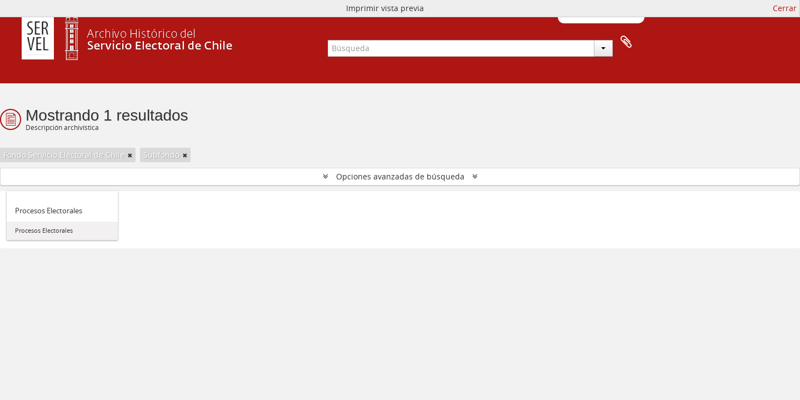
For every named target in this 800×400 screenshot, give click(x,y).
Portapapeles (626, 42)
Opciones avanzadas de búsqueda (400, 176)
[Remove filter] (130, 155)
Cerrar (785, 8)
